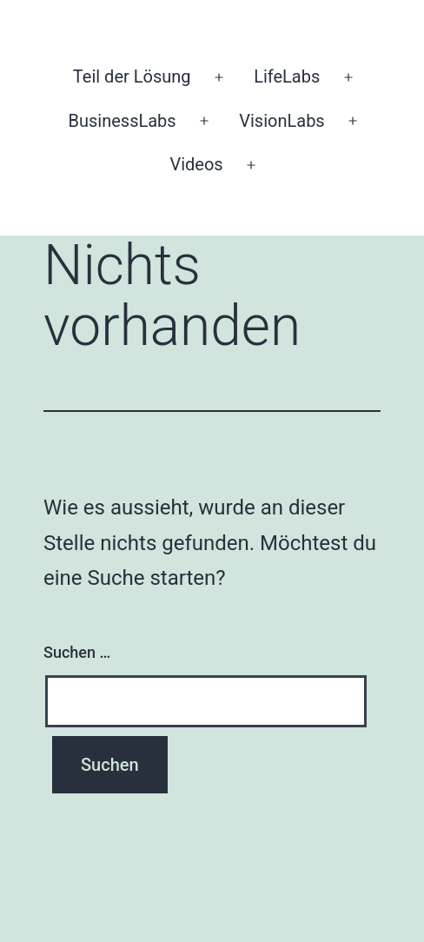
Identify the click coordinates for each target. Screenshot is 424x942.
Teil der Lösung (132, 76)
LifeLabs (287, 76)
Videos (195, 164)
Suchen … (76, 652)
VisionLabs (281, 120)
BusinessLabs (122, 120)
